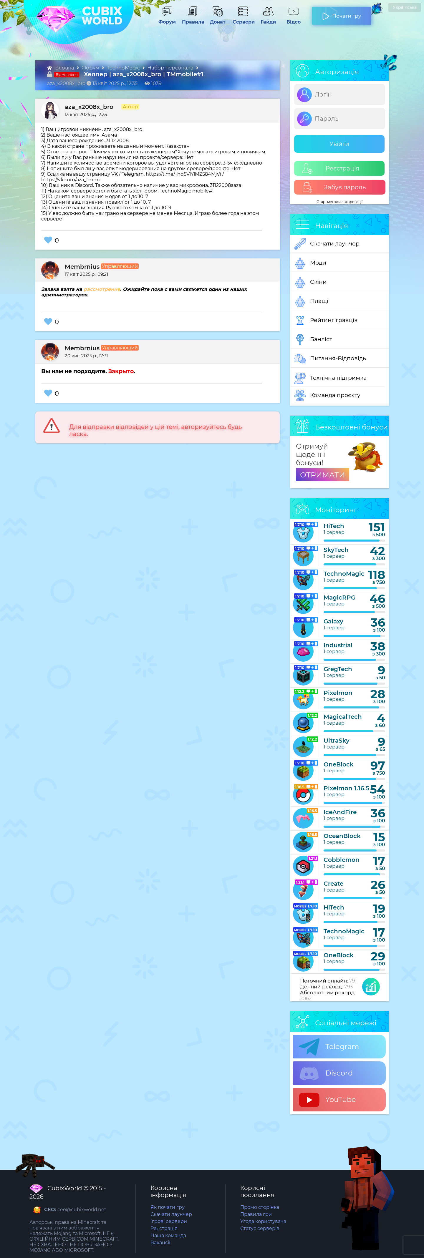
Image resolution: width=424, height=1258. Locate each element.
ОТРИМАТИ (322, 474)
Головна (61, 68)
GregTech (338, 669)
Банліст (313, 339)
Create (333, 883)
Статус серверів (259, 1228)
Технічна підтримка (330, 378)
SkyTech (336, 549)
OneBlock (339, 764)
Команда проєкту (327, 395)
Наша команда (168, 1235)
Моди (310, 263)
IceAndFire (340, 812)
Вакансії (160, 1242)
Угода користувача (263, 1221)
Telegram (329, 1047)
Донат (215, 19)
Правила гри (256, 1214)
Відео (291, 19)
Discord (326, 1073)
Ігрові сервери (168, 1221)
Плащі (311, 301)
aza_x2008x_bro (89, 106)
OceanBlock (342, 835)
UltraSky (337, 740)
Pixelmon (338, 692)
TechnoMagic (124, 68)
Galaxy (333, 621)
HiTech (334, 526)
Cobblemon (342, 859)
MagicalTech (343, 716)
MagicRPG (339, 597)
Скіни (310, 282)
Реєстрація (330, 168)
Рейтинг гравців (326, 320)
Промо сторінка (259, 1207)
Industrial (338, 645)
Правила (192, 19)
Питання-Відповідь (330, 358)
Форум (165, 19)
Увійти (339, 143)
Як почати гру (167, 1207)
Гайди (266, 19)
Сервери (242, 19)
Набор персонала (171, 68)
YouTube (327, 1100)
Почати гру (341, 13)
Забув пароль (334, 187)
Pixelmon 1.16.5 (346, 788)
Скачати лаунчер (327, 244)
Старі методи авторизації (339, 202)
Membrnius (82, 266)
